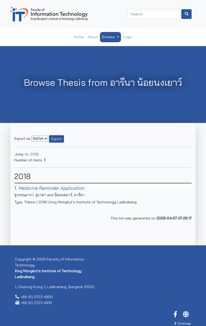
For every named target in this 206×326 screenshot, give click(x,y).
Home (78, 37)
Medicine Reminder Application (51, 188)
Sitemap (182, 323)
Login (127, 37)
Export (56, 139)
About (93, 37)
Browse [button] (109, 37)
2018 (34, 154)
